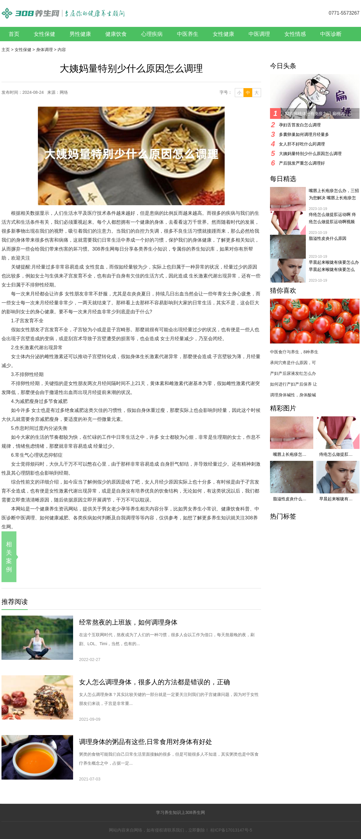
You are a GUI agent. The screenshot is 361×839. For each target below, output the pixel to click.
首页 (14, 34)
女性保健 (44, 34)
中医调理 (259, 34)
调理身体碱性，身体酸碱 (293, 394)
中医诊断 (331, 34)
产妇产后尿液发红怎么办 (293, 373)
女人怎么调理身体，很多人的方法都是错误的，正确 (154, 682)
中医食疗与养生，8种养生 (294, 351)
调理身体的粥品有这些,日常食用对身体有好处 (145, 742)
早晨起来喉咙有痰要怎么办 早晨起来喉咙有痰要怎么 (334, 266)
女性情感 (295, 34)
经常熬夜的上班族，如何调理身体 (128, 622)
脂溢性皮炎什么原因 (327, 238)
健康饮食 (116, 34)
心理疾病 (152, 34)
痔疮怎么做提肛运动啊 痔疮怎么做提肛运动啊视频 (332, 218)
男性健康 (80, 34)
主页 (5, 49)
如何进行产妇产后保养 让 (293, 384)
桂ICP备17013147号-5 (231, 830)
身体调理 (44, 49)
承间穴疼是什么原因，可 (293, 362)
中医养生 (187, 34)
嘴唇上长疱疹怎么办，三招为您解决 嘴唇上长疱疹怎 (334, 194)
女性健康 (223, 34)
